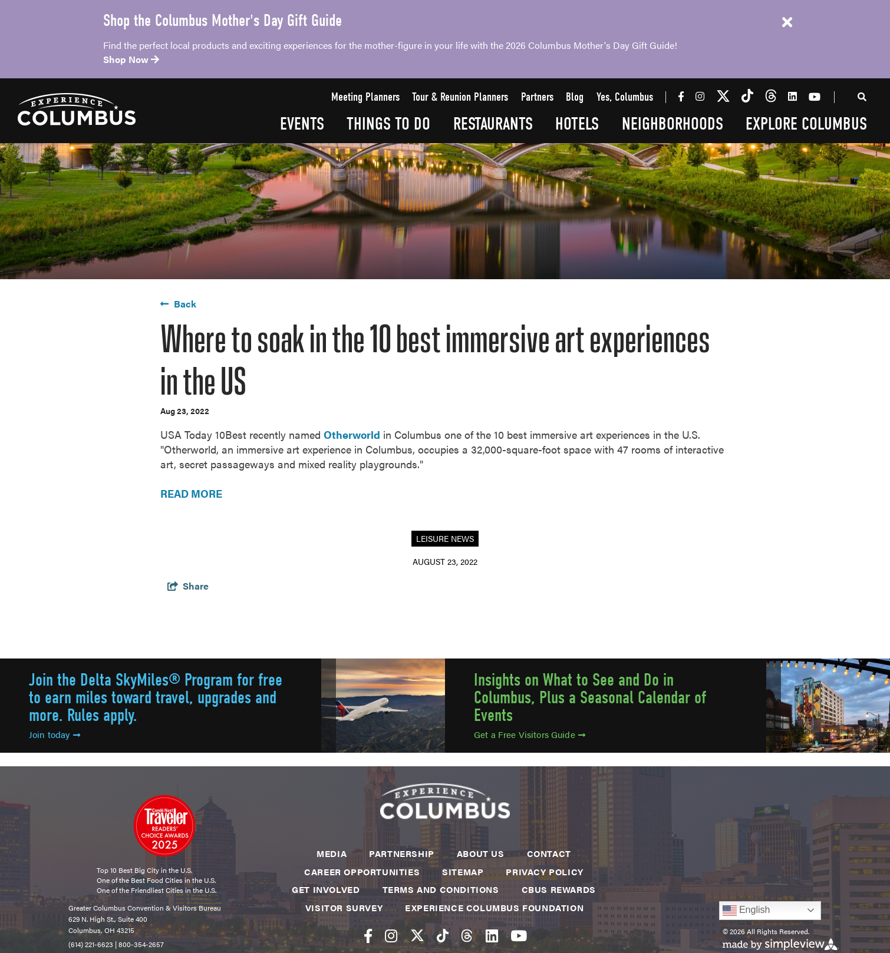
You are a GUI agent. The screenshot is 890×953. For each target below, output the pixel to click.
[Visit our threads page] (771, 97)
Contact (549, 853)
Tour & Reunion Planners (460, 97)
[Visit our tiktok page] (747, 97)
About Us (481, 853)
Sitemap (462, 871)
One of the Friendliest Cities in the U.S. (156, 890)
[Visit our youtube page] (814, 97)
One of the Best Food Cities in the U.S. (156, 880)
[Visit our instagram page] (699, 96)
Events (302, 124)
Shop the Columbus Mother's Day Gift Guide (222, 20)
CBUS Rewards (559, 889)
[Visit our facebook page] (681, 96)
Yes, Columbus (624, 97)
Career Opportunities (362, 871)
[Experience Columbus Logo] (77, 109)
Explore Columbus (806, 124)
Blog (575, 97)
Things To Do (388, 124)
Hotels (577, 124)
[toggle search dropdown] (862, 98)
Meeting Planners (365, 97)
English (746, 911)
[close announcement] (787, 22)
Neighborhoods (672, 124)
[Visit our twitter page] (723, 97)
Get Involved (326, 889)
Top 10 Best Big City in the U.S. (144, 870)
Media (332, 853)
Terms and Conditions (441, 889)
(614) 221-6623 (90, 944)
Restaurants (493, 124)
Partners (537, 97)
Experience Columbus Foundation (494, 907)
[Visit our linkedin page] (792, 96)
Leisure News (445, 538)
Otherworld (352, 434)
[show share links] (188, 586)
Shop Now (131, 59)
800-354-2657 (141, 944)
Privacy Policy (544, 871)
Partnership (401, 853)
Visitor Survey (344, 907)
